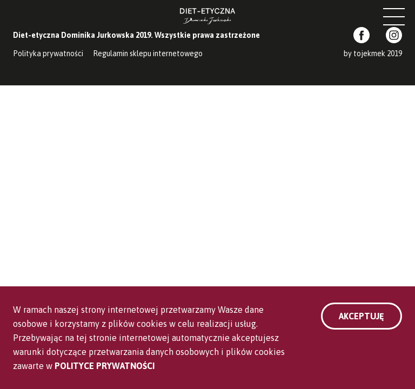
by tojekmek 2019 (373, 53)
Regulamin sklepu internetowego (148, 53)
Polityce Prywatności (105, 366)
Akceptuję (361, 316)
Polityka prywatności (48, 53)
